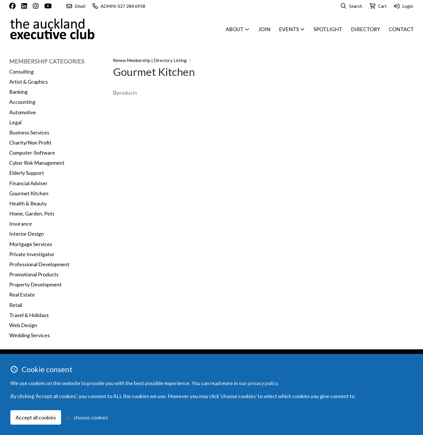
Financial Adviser (28, 183)
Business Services (29, 132)
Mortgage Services (30, 244)
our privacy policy (258, 383)
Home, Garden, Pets (31, 213)
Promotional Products (33, 274)
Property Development (35, 284)
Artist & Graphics (28, 81)
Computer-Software (32, 152)
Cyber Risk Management (37, 163)
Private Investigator (31, 254)
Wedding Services (29, 335)
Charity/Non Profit (30, 142)
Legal (15, 122)
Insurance (20, 223)
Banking (18, 92)
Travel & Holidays (29, 315)
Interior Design (26, 233)
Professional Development (39, 264)
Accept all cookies (36, 417)
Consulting (21, 71)
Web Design (23, 325)
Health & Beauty (28, 203)
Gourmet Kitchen (28, 193)
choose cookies (90, 417)
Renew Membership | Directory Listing (150, 60)
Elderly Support (26, 173)
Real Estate (22, 294)
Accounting (22, 102)
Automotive (22, 112)
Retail (15, 305)
